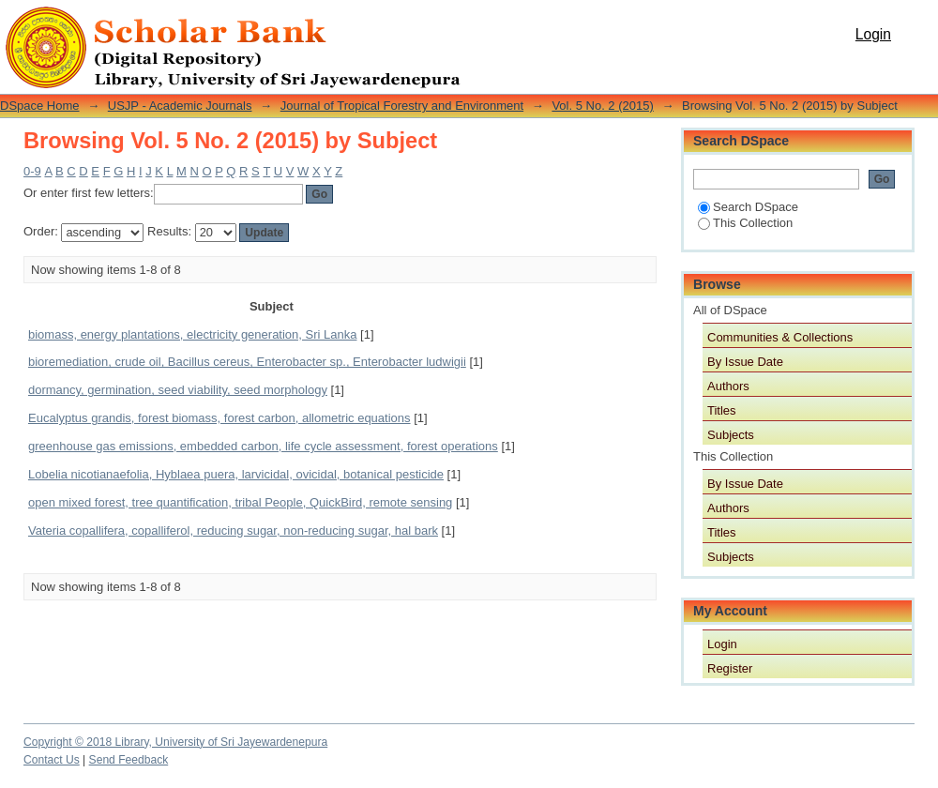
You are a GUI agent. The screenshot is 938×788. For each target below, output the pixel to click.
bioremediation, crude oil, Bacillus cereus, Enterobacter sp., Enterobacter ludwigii (247, 362)
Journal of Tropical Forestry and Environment (401, 105)
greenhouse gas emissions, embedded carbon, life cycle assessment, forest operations (263, 446)
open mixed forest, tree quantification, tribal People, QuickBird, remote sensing (240, 502)
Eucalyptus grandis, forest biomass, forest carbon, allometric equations (219, 418)
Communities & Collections (780, 337)
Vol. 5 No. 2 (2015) (602, 105)
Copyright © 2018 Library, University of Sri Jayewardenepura (175, 742)
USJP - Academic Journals (180, 105)
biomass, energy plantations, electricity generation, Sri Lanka (192, 334)
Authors (728, 386)
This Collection (745, 223)
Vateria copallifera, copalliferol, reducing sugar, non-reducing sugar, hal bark (233, 530)
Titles (721, 410)
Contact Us (51, 759)
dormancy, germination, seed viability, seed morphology (177, 390)
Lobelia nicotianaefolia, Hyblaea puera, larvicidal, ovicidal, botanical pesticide (236, 474)
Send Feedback (129, 759)
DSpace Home (40, 105)
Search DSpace (748, 207)
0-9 (32, 171)
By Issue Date (745, 362)
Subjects (730, 435)
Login (873, 34)
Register (729, 668)
